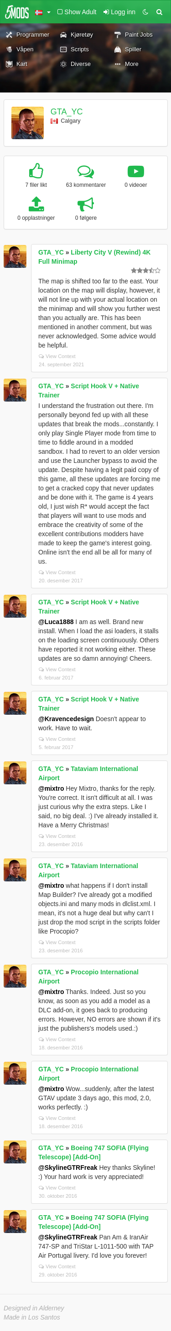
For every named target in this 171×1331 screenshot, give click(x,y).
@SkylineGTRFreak (68, 1167)
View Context (57, 356)
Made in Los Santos (32, 1317)
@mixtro (51, 788)
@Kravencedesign (66, 719)
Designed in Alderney (34, 1308)
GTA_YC (67, 111)
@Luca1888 (55, 621)
